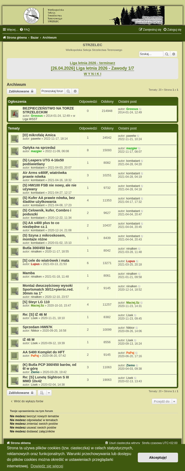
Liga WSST (30, 119)
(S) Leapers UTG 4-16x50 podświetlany (43, 162)
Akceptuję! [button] (158, 457)
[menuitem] (25, 29)
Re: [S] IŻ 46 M (35, 314)
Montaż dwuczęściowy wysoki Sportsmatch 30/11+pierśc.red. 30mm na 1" (48, 289)
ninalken (36, 251)
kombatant (37, 167)
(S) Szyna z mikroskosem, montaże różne (44, 237)
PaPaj (35, 355)
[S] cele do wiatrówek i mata (46, 260)
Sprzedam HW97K (38, 327)
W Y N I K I (92, 74)
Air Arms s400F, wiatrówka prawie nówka (45, 174)
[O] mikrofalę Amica (39, 135)
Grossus (37, 115)
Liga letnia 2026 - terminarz (92, 63)
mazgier (36, 151)
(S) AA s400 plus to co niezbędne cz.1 (41, 225)
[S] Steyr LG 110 (36, 302)
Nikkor (35, 330)
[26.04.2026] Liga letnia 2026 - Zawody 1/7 (92, 68)
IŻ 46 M (28, 339)
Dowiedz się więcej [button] (47, 466)
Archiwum (16, 84)
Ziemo (35, 372)
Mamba (29, 273)
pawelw (35, 138)
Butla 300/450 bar (37, 248)
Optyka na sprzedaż (39, 148)
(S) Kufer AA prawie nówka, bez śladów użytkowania (49, 200)
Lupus (35, 264)
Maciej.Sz (37, 305)
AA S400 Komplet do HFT (44, 352)
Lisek (34, 318)
